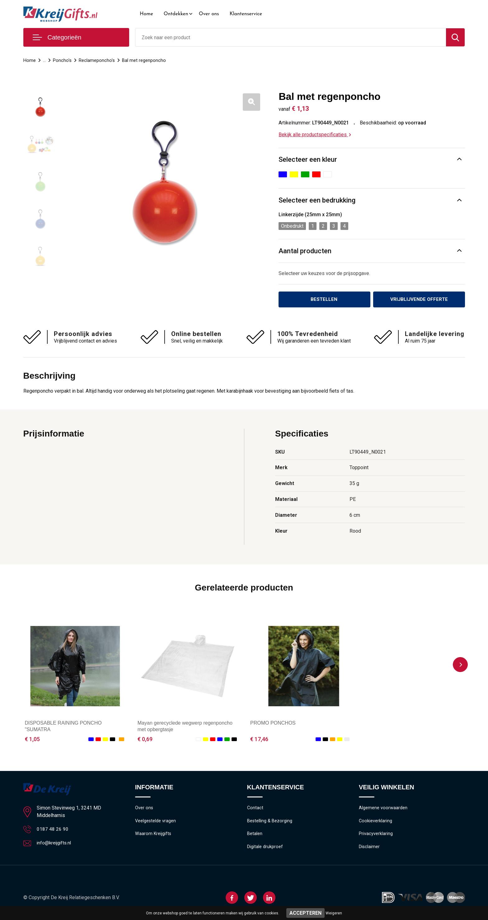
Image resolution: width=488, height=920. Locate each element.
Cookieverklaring (375, 822)
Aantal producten (305, 251)
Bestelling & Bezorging (270, 822)
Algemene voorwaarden (383, 808)
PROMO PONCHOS (273, 723)
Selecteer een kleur (308, 159)
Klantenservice (246, 14)
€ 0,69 (145, 739)
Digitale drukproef (265, 849)
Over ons (209, 14)
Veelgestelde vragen (155, 822)
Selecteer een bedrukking (317, 200)
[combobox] (290, 37)
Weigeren (334, 913)
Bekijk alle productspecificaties (315, 135)
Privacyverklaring (376, 835)
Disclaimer (369, 849)
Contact (255, 808)
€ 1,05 (32, 739)
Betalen (254, 835)
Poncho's (62, 60)
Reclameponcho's (97, 60)
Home (146, 14)
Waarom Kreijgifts (153, 835)
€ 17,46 (259, 739)
